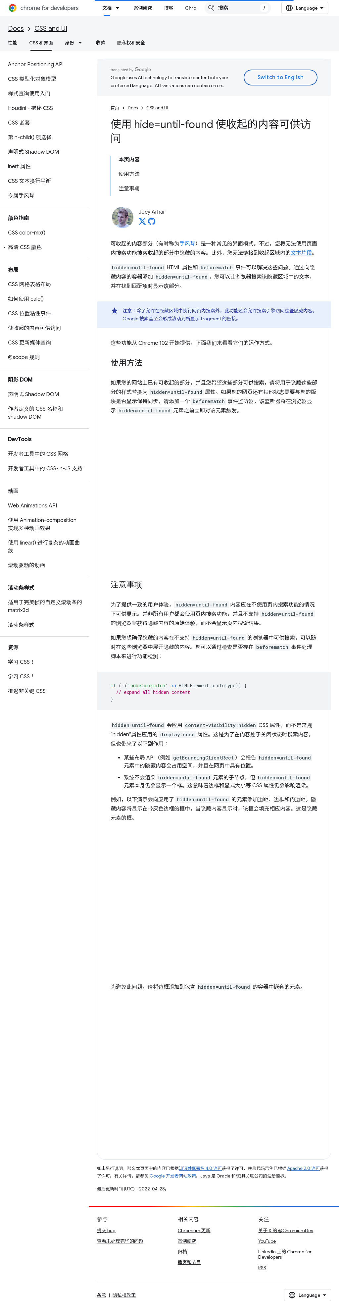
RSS (262, 1268)
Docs (16, 29)
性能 (12, 43)
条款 (101, 1295)
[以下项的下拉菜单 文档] (119, 8)
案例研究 (142, 8)
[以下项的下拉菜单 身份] (82, 43)
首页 (115, 108)
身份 (69, 43)
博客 (168, 8)
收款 (100, 43)
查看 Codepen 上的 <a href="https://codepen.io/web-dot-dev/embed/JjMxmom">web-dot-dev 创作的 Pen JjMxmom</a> (214, 495)
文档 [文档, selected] (107, 8)
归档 (182, 1252)
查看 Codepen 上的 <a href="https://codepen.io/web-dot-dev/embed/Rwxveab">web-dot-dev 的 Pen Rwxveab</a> (214, 1071)
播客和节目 (189, 1262)
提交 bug (106, 1230)
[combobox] (238, 8)
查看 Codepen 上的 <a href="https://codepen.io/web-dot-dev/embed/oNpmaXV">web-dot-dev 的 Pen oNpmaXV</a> (214, 902)
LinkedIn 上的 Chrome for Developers (285, 1254)
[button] (43, 247)
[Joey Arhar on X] (142, 223)
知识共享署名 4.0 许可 (200, 1168)
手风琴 (187, 243)
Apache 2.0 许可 (303, 1168)
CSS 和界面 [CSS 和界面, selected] (41, 43)
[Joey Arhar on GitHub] (151, 223)
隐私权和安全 (131, 43)
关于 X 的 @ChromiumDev (285, 1230)
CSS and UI (50, 29)
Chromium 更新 (194, 1230)
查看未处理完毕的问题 (120, 1241)
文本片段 (301, 253)
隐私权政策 (124, 1295)
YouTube (267, 1241)
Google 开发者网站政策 (173, 1176)
